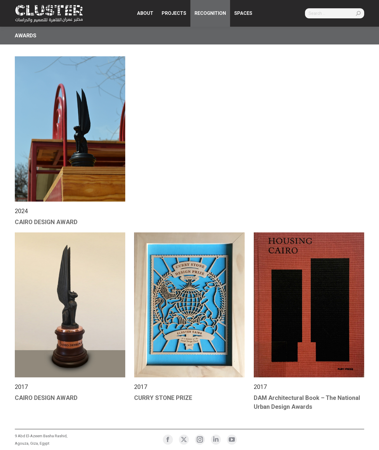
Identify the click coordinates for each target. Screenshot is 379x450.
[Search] (334, 13)
